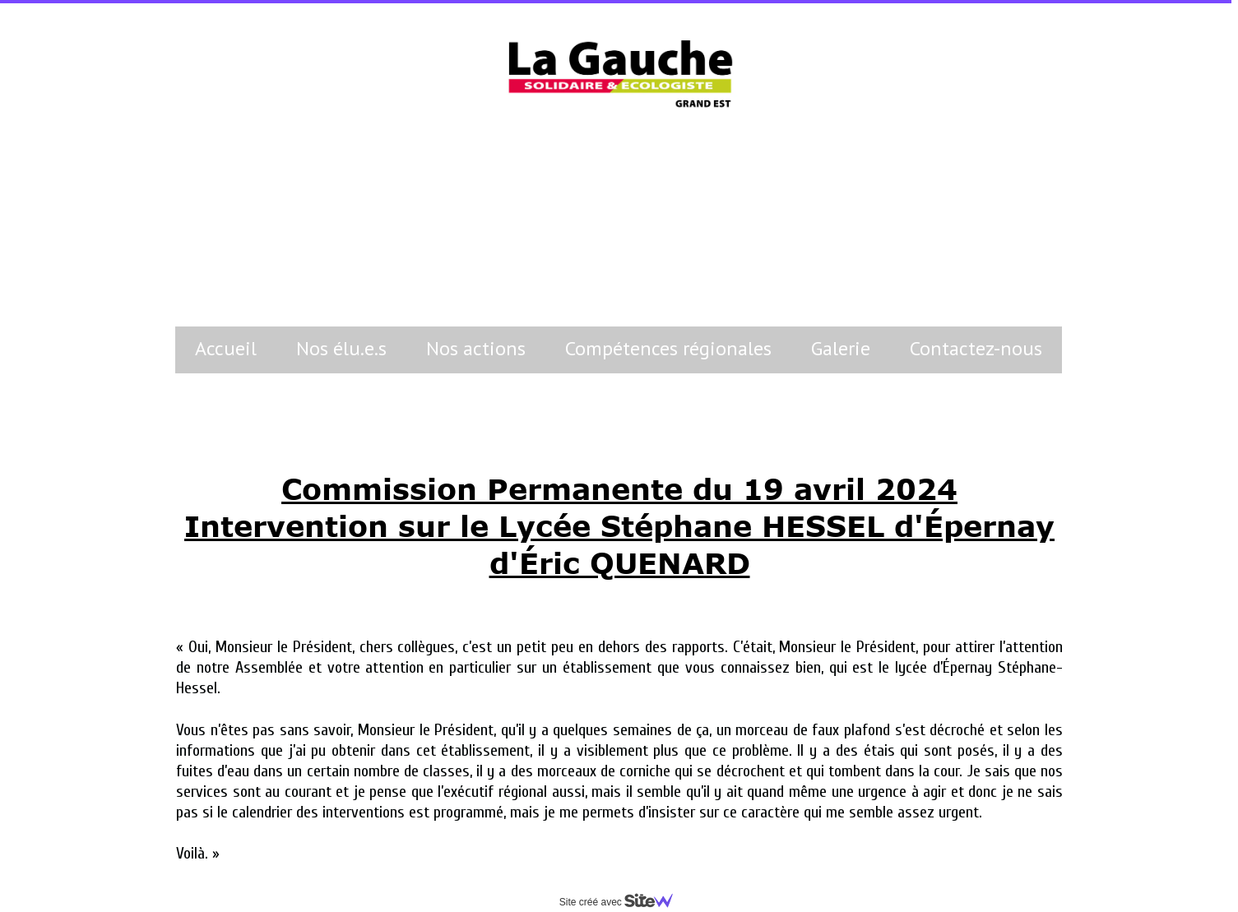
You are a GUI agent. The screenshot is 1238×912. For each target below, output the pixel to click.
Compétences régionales (668, 348)
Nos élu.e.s (341, 348)
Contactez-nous (976, 348)
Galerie (840, 348)
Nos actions (476, 348)
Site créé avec (622, 902)
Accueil (226, 348)
